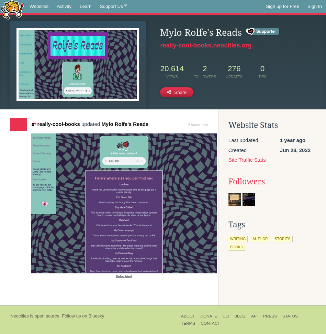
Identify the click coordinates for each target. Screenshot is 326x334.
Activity (64, 6)
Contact (210, 323)
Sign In (314, 6)
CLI (226, 316)
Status (290, 316)
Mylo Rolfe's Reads (124, 124)
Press (270, 316)
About (188, 316)
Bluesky (96, 316)
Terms (188, 323)
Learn (86, 6)
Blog (240, 316)
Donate (209, 316)
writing (238, 239)
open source (47, 316)
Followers (246, 181)
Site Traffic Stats (247, 160)
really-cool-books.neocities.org (205, 45)
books (236, 247)
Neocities (19, 316)
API (254, 316)
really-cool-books (56, 124)
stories (283, 239)
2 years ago (197, 125)
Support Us (113, 6)
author (260, 239)
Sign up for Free (282, 6)
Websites (39, 6)
